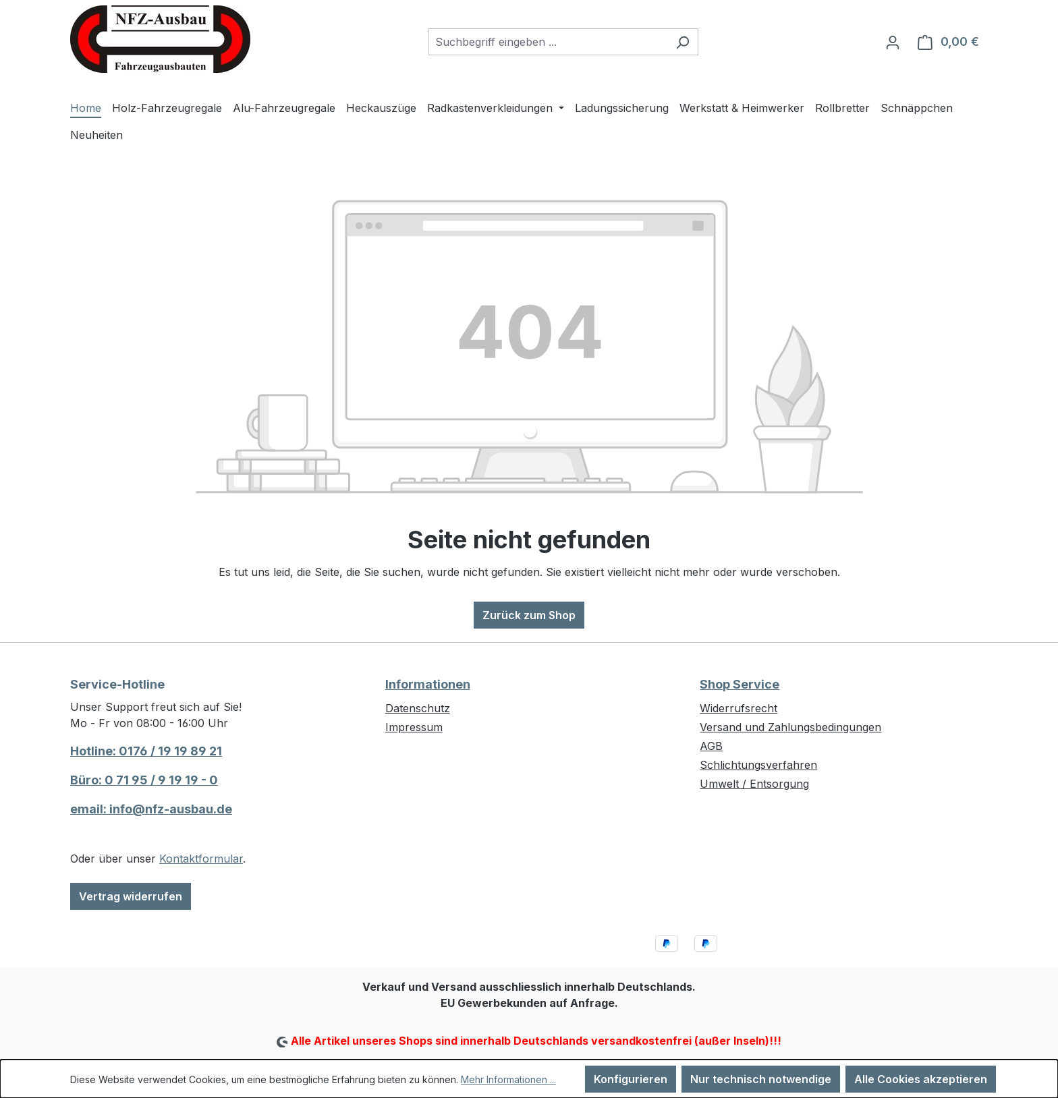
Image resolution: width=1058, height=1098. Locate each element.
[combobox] (547, 41)
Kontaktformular (201, 858)
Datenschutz (417, 708)
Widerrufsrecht (738, 708)
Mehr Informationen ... (508, 1079)
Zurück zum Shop (529, 615)
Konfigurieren (630, 1079)
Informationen (427, 684)
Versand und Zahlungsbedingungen (790, 727)
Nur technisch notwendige (760, 1079)
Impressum (414, 727)
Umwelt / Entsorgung (754, 783)
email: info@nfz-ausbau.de (151, 809)
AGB (711, 746)
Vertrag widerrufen (130, 896)
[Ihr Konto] (892, 41)
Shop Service (739, 684)
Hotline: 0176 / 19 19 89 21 (146, 751)
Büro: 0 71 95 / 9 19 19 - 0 (144, 780)
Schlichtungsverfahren (758, 765)
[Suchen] (682, 41)
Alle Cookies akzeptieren (920, 1079)
